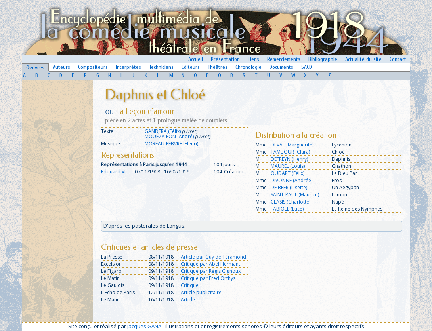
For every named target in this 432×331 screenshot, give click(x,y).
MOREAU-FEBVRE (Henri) (171, 143)
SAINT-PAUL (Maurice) (295, 194)
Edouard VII (114, 171)
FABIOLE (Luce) (287, 208)
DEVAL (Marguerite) (292, 144)
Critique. (190, 285)
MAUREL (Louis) (288, 166)
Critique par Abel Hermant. (211, 264)
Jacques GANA (144, 326)
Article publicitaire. (202, 292)
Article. (188, 299)
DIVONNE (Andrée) (291, 180)
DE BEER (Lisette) (289, 187)
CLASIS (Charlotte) (290, 201)
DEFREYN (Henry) (289, 159)
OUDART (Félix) (287, 173)
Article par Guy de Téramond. (214, 256)
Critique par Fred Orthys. (209, 278)
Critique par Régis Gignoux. (211, 271)
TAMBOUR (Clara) (290, 151)
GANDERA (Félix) (163, 131)
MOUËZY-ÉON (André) (169, 136)
